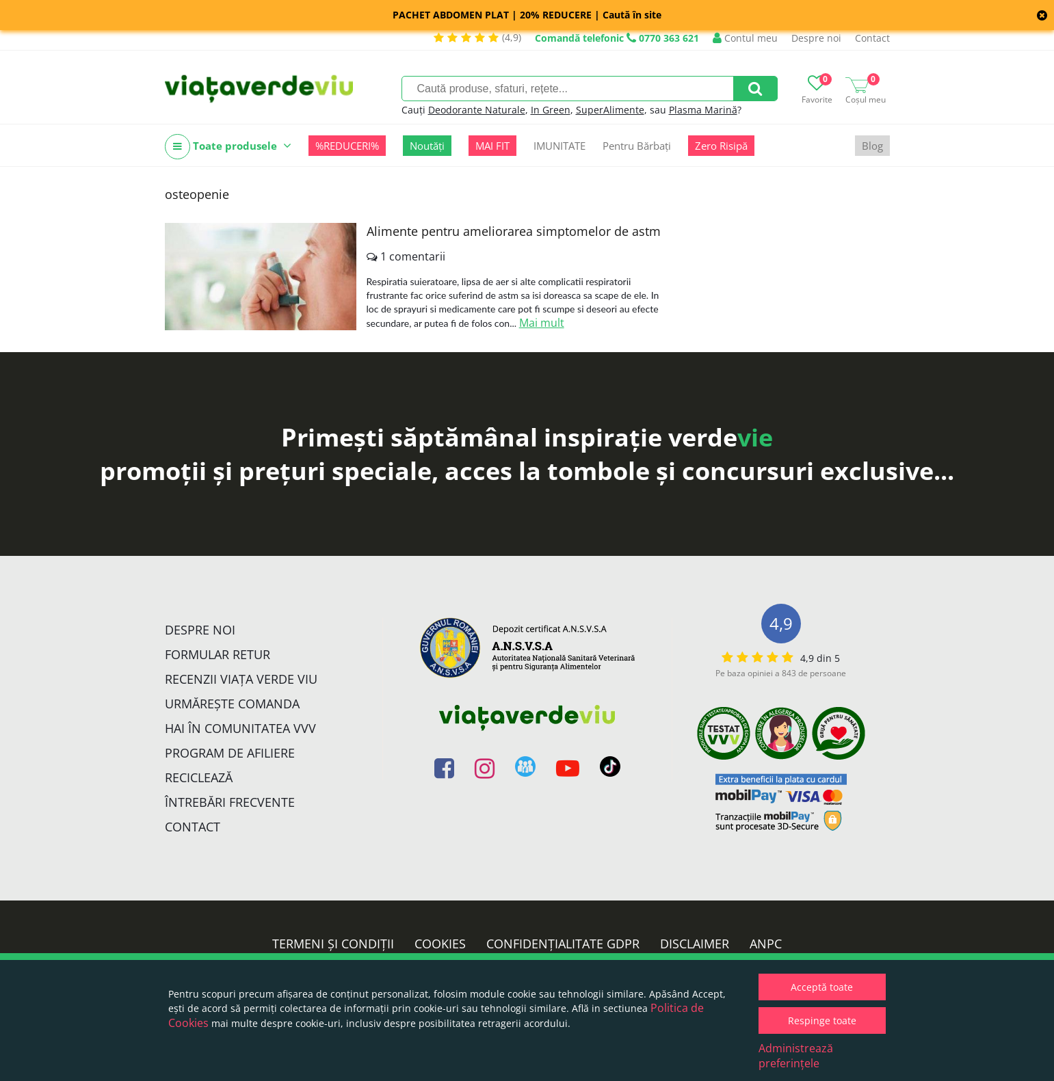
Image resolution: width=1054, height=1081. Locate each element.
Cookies (440, 943)
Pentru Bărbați (637, 145)
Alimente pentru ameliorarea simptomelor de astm (514, 231)
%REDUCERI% (347, 145)
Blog (872, 145)
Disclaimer (694, 943)
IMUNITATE (559, 145)
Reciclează (199, 777)
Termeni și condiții (333, 943)
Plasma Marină (703, 109)
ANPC (766, 943)
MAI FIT (492, 145)
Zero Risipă (721, 145)
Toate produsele (228, 146)
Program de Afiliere (230, 753)
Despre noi (816, 37)
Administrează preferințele (796, 1056)
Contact (872, 37)
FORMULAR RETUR (217, 654)
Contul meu (745, 37)
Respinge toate (822, 1020)
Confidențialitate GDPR (563, 943)
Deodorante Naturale (476, 109)
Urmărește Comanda (232, 703)
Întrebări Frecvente (230, 802)
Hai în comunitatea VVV (240, 728)
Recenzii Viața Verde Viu (241, 679)
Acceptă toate (822, 986)
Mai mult (541, 322)
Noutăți (427, 145)
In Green (550, 109)
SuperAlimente (610, 109)
